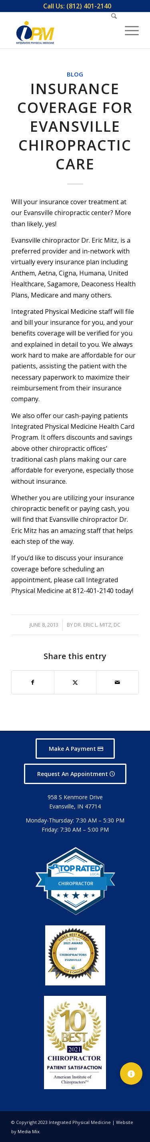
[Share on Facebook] (33, 682)
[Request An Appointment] (75, 774)
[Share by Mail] (117, 682)
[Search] (110, 30)
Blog (75, 74)
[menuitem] (77, 6)
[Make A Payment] (75, 748)
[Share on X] (75, 682)
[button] (131, 1073)
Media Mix (29, 1131)
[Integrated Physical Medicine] (35, 32)
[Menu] (128, 30)
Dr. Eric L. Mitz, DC (97, 624)
